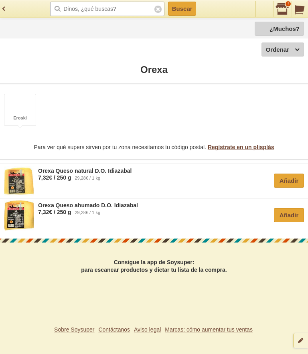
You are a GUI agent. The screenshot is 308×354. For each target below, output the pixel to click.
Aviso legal (147, 329)
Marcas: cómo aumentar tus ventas (209, 329)
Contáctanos (114, 329)
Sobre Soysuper (74, 329)
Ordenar (283, 50)
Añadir (289, 180)
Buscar (182, 8)
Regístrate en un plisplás (241, 147)
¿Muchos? (285, 28)
